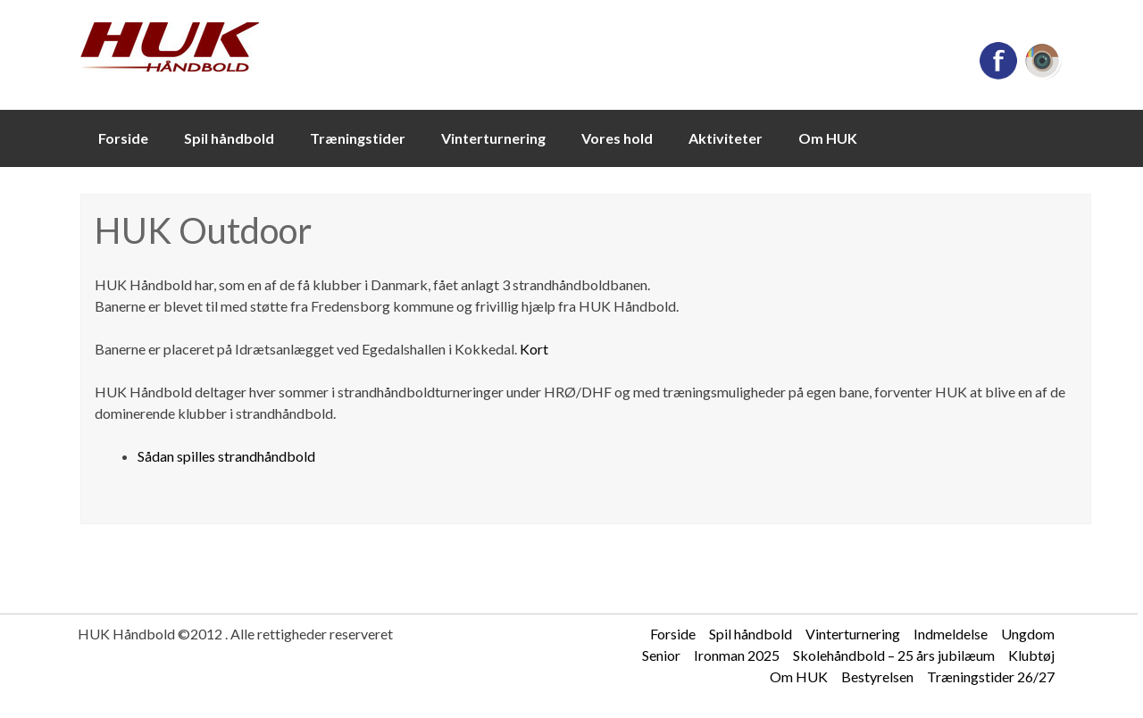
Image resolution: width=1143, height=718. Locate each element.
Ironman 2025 (737, 655)
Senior (661, 655)
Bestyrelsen (877, 676)
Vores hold (617, 137)
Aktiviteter (725, 137)
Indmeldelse (951, 633)
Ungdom (1028, 633)
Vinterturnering (493, 137)
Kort (534, 348)
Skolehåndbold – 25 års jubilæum (894, 655)
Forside (123, 137)
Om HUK (827, 137)
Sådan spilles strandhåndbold (226, 455)
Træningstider (357, 137)
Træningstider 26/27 (991, 676)
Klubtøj (1031, 655)
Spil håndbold (229, 137)
